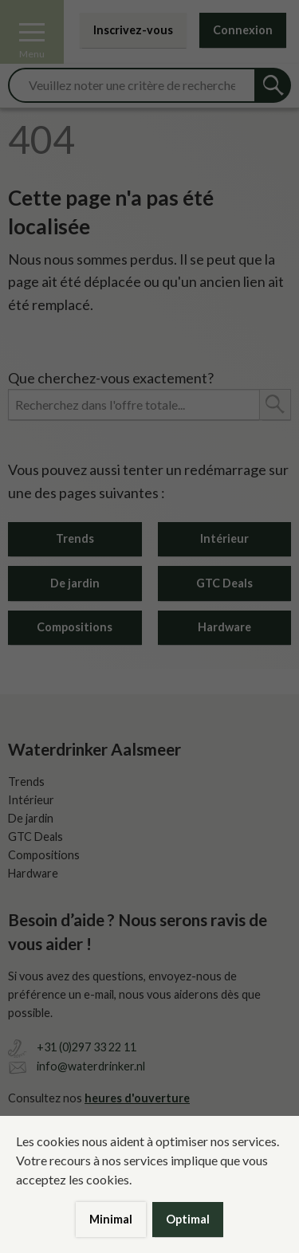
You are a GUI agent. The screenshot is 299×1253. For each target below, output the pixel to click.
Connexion (243, 30)
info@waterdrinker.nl (91, 1066)
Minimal (110, 1219)
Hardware (224, 627)
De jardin (75, 583)
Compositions (74, 627)
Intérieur (224, 538)
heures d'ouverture (137, 1098)
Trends (75, 538)
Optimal (188, 1219)
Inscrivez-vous (133, 30)
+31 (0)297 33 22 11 (86, 1047)
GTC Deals (224, 583)
